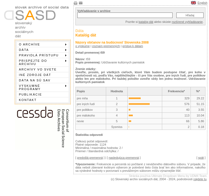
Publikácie (30, 94)
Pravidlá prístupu (42, 55)
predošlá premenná (90, 157)
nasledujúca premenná (124, 157)
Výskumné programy (42, 87)
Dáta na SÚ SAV (35, 80)
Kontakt (28, 100)
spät (201, 157)
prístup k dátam (132, 46)
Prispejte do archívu (42, 62)
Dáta (42, 49)
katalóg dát (146, 21)
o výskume (82, 46)
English (202, 2)
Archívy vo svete (38, 69)
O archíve (42, 44)
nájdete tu (200, 179)
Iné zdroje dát (35, 74)
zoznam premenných (106, 46)
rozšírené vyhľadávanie (187, 21)
